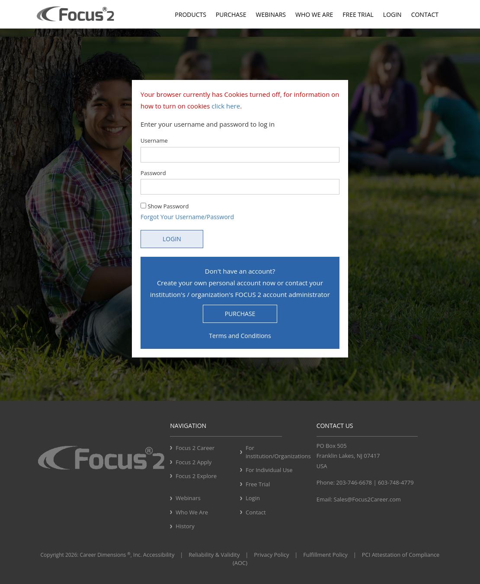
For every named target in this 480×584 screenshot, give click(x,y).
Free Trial (357, 14)
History (185, 526)
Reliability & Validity (214, 554)
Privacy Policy (271, 554)
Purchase (231, 14)
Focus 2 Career (195, 448)
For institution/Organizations (278, 452)
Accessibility (159, 554)
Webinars (271, 14)
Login (392, 14)
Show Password (165, 206)
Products (190, 14)
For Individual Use (269, 470)
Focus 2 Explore (196, 476)
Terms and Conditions (240, 336)
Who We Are (314, 14)
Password (153, 173)
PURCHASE (240, 314)
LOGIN (172, 239)
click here (225, 106)
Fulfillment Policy (325, 554)
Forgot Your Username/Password (187, 217)
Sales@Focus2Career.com (367, 499)
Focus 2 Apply (193, 462)
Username (154, 140)
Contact (424, 14)
